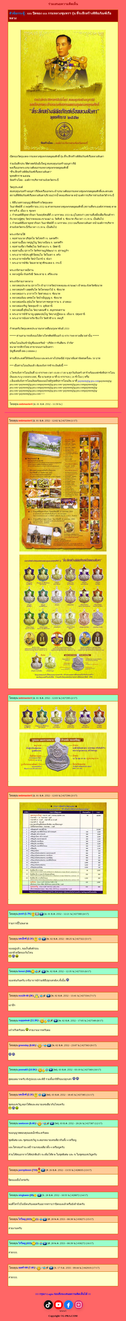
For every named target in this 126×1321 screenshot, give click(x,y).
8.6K (32, 1045)
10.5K (32, 1069)
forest (22, 971)
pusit (21, 913)
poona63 (23, 1069)
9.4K (32, 1123)
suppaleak (24, 1020)
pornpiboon (25, 1170)
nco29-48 (24, 995)
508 (28, 971)
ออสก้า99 (23, 1267)
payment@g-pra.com (88, 380)
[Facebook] (68, 1304)
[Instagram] (78, 1304)
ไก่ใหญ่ (22, 1219)
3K (31, 995)
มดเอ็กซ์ (23, 938)
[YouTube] (58, 1304)
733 (35, 1170)
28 (31, 1195)
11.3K (34, 1020)
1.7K (27, 913)
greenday (24, 1045)
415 (29, 1219)
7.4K (31, 1267)
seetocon (24, 1123)
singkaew (24, 1195)
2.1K (30, 938)
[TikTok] (48, 1304)
